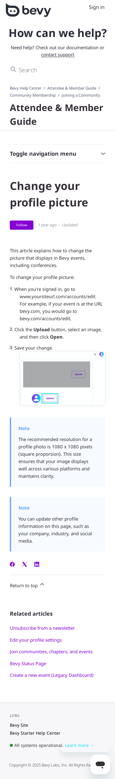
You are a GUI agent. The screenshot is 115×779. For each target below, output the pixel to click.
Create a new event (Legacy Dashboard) (52, 675)
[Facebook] (12, 565)
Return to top (27, 584)
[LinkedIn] (36, 565)
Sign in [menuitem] (97, 7)
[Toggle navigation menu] (82, 7)
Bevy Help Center (25, 88)
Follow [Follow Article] (21, 225)
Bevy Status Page (28, 663)
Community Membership (33, 95)
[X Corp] (24, 565)
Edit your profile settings (36, 640)
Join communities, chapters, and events (51, 651)
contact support (57, 54)
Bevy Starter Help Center (35, 733)
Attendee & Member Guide (71, 88)
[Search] (57, 69)
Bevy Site (19, 725)
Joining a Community (81, 95)
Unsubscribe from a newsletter (42, 628)
